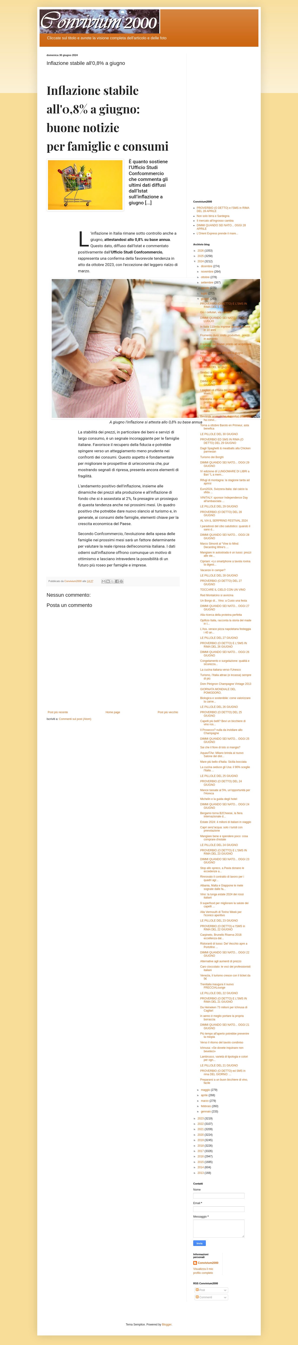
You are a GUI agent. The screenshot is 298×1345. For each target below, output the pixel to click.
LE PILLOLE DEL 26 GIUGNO (219, 707)
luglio (204, 293)
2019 (201, 1140)
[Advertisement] (222, 123)
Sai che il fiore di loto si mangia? (220, 747)
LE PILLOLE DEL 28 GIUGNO (219, 575)
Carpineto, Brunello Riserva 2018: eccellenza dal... (221, 936)
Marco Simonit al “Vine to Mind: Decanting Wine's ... (219, 545)
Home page (113, 712)
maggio (206, 1090)
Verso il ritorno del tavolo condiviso (221, 1042)
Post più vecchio (168, 712)
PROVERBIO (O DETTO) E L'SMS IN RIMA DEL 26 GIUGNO (223, 645)
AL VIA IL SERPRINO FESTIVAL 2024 (224, 520)
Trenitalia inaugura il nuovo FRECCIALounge (217, 986)
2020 (201, 1134)
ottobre (205, 277)
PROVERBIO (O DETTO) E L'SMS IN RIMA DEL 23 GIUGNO (223, 852)
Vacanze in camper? (213, 570)
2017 (201, 1151)
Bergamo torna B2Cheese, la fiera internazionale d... (221, 815)
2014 (201, 1167)
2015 (201, 1162)
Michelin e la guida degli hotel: (219, 799)
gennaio (206, 1111)
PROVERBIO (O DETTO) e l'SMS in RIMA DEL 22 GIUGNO (222, 928)
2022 (201, 1123)
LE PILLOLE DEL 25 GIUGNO (219, 776)
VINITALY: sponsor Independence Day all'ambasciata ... (224, 499)
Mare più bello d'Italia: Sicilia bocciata (223, 761)
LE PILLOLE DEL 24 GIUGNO (219, 845)
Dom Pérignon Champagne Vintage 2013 (225, 684)
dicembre (207, 266)
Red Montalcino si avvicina (216, 595)
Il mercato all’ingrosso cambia (215, 220)
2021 (201, 1129)
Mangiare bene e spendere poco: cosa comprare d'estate (224, 838)
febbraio (206, 1106)
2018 (201, 1145)
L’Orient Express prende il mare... (217, 233)
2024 (201, 261)
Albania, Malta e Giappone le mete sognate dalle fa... (221, 887)
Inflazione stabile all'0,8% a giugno (221, 353)
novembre (207, 271)
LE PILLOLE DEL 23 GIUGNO (219, 920)
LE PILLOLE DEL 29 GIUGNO (219, 506)
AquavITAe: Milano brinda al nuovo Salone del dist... (222, 754)
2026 (201, 250)
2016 (201, 1156)
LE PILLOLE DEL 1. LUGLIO (218, 358)
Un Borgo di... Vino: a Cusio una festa (223, 600)
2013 (201, 1173)
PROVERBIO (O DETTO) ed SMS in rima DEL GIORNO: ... (222, 1072)
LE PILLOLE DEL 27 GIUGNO (219, 637)
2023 (201, 1118)
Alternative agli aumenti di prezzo (220, 961)
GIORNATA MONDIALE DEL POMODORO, (218, 691)
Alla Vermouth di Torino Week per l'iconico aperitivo (221, 913)
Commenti (204, 1297)
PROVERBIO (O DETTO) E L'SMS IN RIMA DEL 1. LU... (223, 305)
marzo (205, 1100)
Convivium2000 (208, 1263)
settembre (207, 282)
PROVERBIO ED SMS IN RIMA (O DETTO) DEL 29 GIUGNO (221, 441)
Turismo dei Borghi (212, 457)
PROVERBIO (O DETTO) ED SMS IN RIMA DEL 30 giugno (223, 365)
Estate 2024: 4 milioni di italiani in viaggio (225, 822)
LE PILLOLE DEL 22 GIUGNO (219, 993)
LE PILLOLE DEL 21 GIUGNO (219, 1065)
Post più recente (58, 712)
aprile (205, 1095)
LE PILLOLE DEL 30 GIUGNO (219, 434)
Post (200, 1290)
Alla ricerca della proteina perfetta (221, 614)
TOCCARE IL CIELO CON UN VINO (222, 589)
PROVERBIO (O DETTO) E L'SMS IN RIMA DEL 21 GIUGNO (223, 1000)
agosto (205, 288)
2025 (201, 256)
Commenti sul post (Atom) (75, 719)
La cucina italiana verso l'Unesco (220, 669)
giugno (205, 298)
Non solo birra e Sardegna (213, 216)
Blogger (167, 1324)
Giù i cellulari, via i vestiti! (215, 312)
